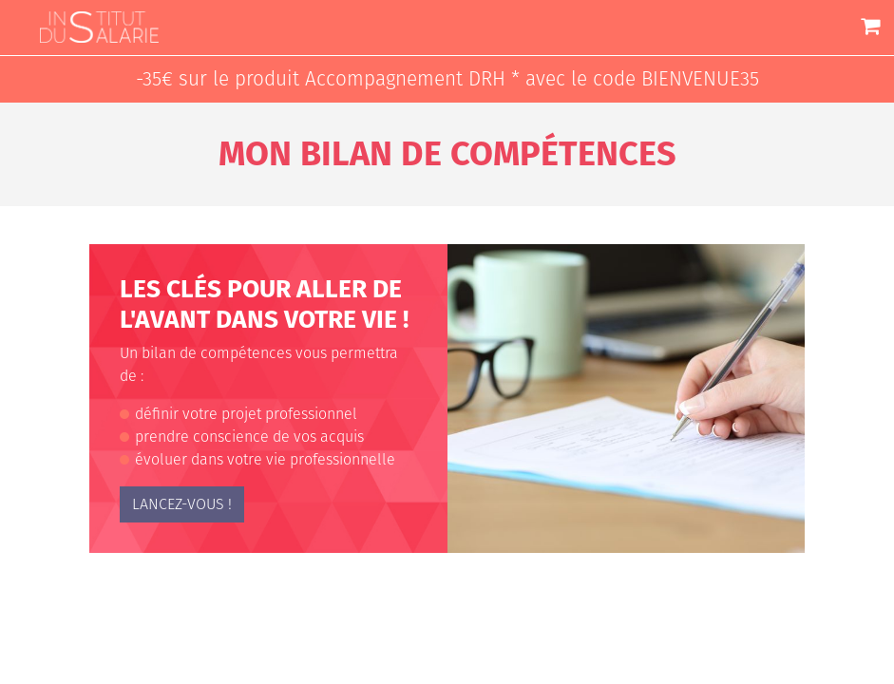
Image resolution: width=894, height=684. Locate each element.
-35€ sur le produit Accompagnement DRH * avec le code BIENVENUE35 (447, 79)
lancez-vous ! (182, 504)
